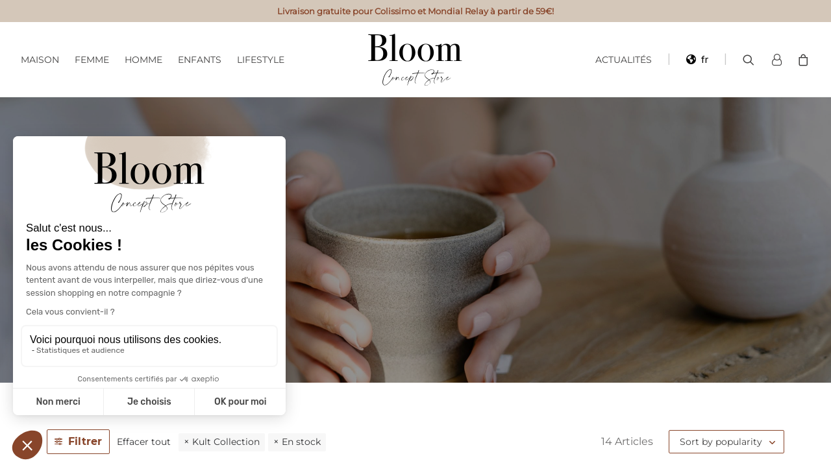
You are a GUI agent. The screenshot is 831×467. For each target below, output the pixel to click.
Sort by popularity (721, 442)
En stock (301, 442)
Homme (143, 60)
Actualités (623, 60)
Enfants (199, 60)
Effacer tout (144, 442)
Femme (92, 60)
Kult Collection (226, 442)
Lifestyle (260, 60)
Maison (40, 60)
